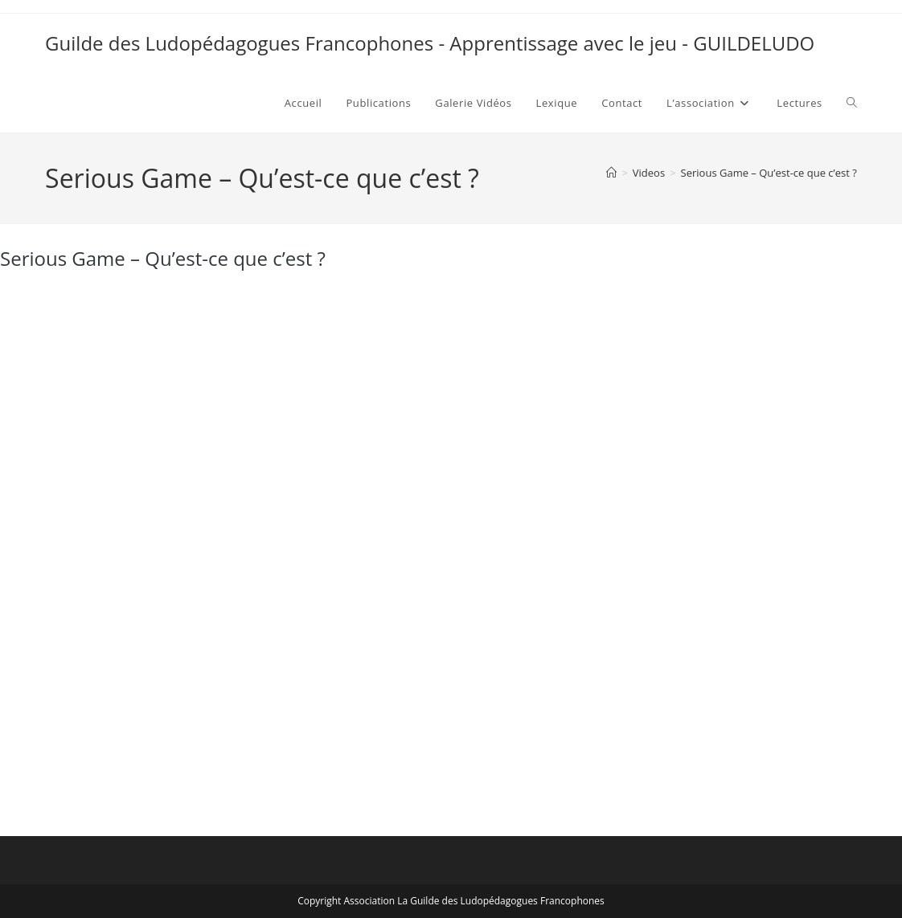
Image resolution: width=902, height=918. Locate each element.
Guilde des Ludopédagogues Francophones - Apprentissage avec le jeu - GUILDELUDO (429, 43)
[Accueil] (611, 172)
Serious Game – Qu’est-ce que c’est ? (769, 172)
